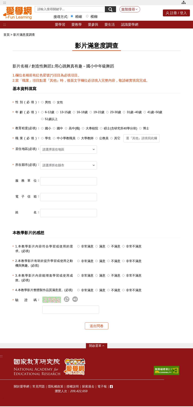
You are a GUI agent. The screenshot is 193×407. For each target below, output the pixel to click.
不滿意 (115, 246)
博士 (146, 128)
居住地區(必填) (26, 149)
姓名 (26, 212)
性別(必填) (26, 102)
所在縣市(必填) (26, 164)
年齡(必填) (26, 112)
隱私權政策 (55, 387)
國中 (60, 128)
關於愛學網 (21, 387)
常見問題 (38, 387)
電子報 (102, 387)
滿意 (102, 246)
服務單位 (26, 180)
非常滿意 (87, 246)
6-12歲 (49, 112)
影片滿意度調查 (24, 34)
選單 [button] (98, 346)
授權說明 (72, 387)
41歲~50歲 (154, 112)
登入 (183, 13)
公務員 (103, 138)
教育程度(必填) (26, 128)
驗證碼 (26, 300)
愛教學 (76, 24)
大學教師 (87, 138)
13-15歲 (65, 112)
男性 (48, 102)
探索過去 (88, 387)
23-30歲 (115, 112)
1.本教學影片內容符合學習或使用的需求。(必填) (44, 249)
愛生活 (110, 24)
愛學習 (60, 24)
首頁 (7, 34)
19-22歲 (98, 112)
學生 (48, 138)
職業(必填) (26, 138)
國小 (48, 128)
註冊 (173, 13)
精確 (78, 16)
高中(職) (74, 128)
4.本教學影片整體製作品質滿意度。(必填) (44, 290)
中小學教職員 (66, 138)
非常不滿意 (134, 246)
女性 (60, 102)
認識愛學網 (129, 24)
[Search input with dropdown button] (69, 9)
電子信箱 (26, 196)
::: (4, 2)
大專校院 (92, 128)
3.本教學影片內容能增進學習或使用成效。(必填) (44, 278)
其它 (117, 138)
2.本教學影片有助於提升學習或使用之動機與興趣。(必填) (44, 263)
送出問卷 (96, 326)
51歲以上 (51, 119)
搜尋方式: (61, 17)
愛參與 (93, 24)
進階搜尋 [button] (128, 9)
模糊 (94, 16)
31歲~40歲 (134, 112)
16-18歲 (82, 112)
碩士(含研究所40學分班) (120, 128)
